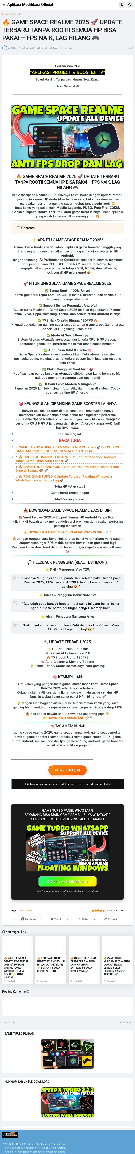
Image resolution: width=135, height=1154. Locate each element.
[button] (4, 4)
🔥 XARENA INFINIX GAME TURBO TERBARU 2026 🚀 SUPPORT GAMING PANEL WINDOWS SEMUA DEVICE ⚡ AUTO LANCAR (17, 968)
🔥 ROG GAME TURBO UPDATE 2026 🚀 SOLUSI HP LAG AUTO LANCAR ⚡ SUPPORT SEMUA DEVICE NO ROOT (51, 965)
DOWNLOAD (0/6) (67, 770)
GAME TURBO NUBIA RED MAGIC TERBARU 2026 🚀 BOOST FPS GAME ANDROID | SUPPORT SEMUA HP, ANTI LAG (67, 449)
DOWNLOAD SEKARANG (67, 881)
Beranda (6, 14)
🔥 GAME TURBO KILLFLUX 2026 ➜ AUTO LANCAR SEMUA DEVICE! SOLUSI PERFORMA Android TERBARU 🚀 (117, 966)
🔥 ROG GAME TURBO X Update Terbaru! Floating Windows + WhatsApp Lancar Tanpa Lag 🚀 (63, 478)
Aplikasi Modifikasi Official (30, 4)
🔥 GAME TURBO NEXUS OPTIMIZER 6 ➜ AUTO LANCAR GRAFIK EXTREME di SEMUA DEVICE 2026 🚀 (83, 965)
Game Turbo (18, 14)
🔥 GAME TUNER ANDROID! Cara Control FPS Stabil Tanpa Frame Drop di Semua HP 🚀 (67, 468)
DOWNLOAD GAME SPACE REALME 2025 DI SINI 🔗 (70, 532)
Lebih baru (9, 1022)
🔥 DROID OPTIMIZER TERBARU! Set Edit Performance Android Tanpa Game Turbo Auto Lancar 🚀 (65, 459)
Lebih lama (125, 1022)
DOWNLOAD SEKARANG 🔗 (69, 718)
